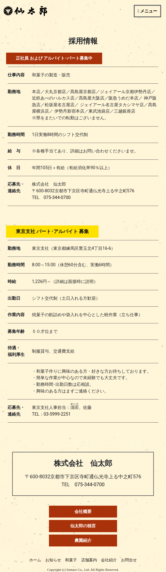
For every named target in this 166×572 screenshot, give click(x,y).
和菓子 (71, 560)
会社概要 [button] (83, 511)
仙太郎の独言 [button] (83, 525)
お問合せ (129, 560)
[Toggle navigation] (147, 11)
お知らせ (53, 560)
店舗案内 (89, 560)
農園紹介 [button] (83, 540)
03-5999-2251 (57, 414)
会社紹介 (109, 560)
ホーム (35, 560)
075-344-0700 (57, 197)
